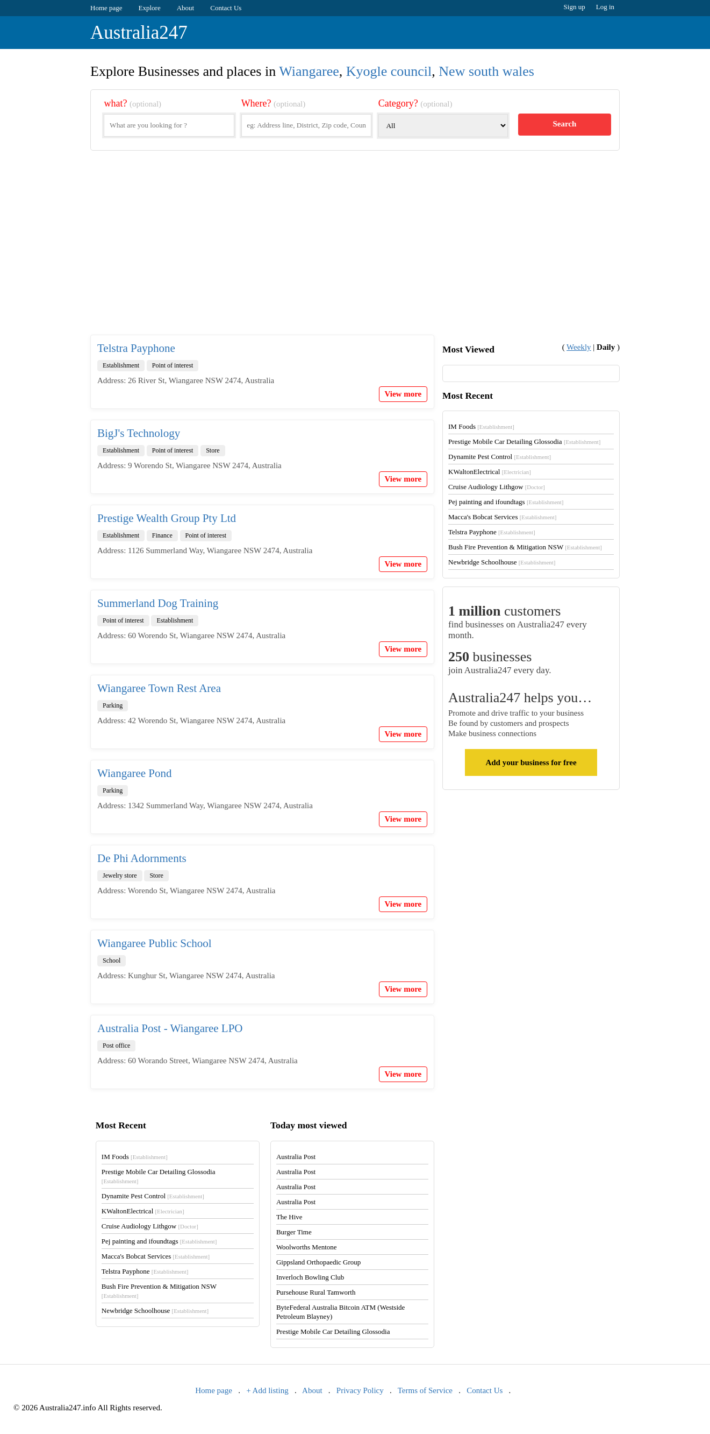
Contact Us (225, 8)
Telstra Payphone (136, 348)
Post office (116, 1045)
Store (212, 450)
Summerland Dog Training (157, 603)
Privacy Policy (360, 1390)
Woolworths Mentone (306, 1247)
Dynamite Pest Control (499, 457)
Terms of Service (425, 1390)
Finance (162, 535)
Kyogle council (389, 71)
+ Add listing (267, 1390)
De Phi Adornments (142, 858)
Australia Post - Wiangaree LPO (170, 1028)
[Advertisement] (355, 251)
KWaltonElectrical (489, 472)
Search (564, 123)
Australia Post (295, 1157)
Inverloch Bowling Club (310, 1277)
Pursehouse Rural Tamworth (316, 1292)
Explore (150, 8)
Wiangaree (309, 71)
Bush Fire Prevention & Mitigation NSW (525, 547)
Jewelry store (120, 875)
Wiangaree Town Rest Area (159, 688)
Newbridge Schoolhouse (501, 562)
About (186, 8)
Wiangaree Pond (134, 773)
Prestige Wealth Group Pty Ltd (166, 518)
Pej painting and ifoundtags (505, 502)
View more (403, 394)
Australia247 (139, 32)
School (111, 960)
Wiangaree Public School (154, 943)
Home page (106, 8)
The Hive (289, 1217)
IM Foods (481, 426)
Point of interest (172, 365)
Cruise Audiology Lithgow (496, 487)
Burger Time (294, 1232)
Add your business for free (530, 762)
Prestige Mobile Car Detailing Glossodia (524, 441)
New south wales (486, 71)
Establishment (121, 365)
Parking (113, 705)
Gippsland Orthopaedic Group (318, 1262)
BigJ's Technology (138, 433)
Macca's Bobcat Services (502, 517)
